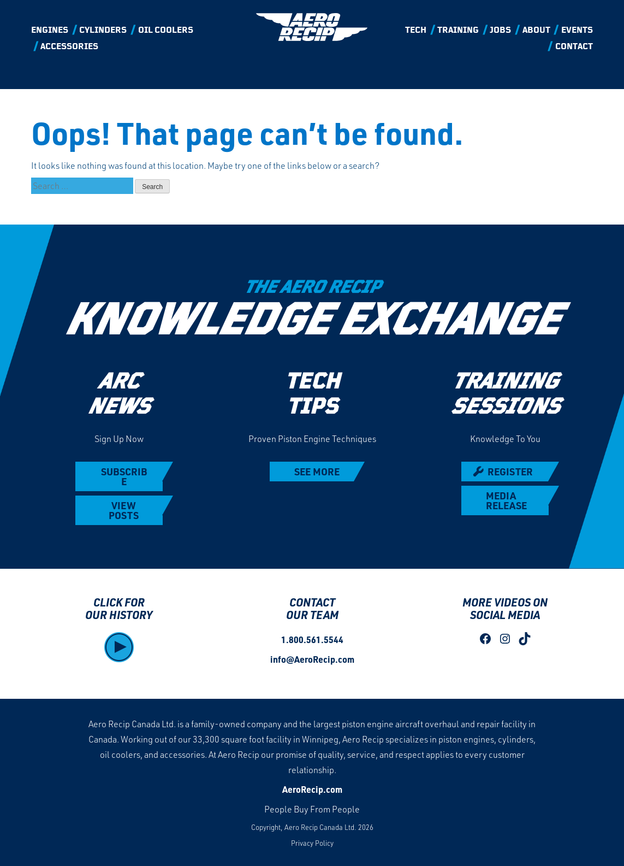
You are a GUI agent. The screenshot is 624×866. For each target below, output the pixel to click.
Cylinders (103, 30)
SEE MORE (317, 471)
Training (458, 30)
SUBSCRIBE (124, 476)
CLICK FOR (119, 602)
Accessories (69, 47)
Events (577, 30)
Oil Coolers (165, 30)
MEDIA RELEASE (506, 500)
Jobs (500, 30)
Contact (574, 47)
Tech (415, 30)
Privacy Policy (312, 842)
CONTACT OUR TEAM (312, 608)
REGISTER (510, 471)
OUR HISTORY (118, 615)
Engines (49, 30)
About (536, 30)
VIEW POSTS (124, 510)
